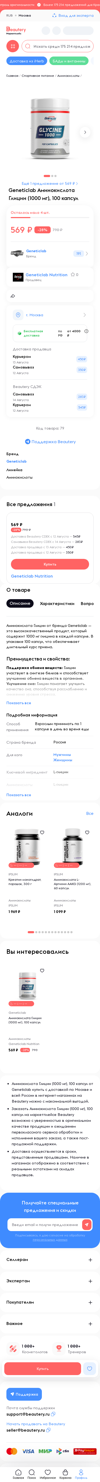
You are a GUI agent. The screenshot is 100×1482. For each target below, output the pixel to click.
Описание (20, 603)
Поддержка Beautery (50, 441)
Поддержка (24, 1394)
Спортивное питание (38, 76)
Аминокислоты (68, 76)
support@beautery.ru (28, 1414)
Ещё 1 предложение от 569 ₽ (48, 183)
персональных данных (50, 1239)
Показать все (18, 702)
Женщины (62, 760)
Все (90, 813)
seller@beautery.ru (25, 1430)
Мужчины (62, 754)
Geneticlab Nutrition (46, 274)
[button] (85, 132)
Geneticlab (36, 251)
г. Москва (34, 315)
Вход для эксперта (76, 15)
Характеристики (57, 603)
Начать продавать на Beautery (35, 1423)
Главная (12, 76)
